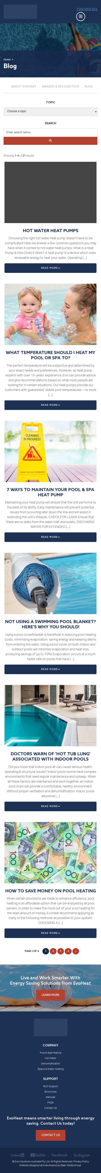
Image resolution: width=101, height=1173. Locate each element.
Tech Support (50, 1086)
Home (7, 60)
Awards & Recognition (60, 86)
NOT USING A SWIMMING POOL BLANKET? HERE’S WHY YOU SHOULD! (50, 624)
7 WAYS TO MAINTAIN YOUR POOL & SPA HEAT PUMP (50, 492)
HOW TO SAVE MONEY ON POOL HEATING (50, 891)
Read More (50, 268)
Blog (89, 86)
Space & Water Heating (51, 1069)
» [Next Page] (75, 951)
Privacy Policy (81, 1162)
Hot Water (50, 1058)
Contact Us (50, 1108)
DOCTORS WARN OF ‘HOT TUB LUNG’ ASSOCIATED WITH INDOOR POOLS (50, 757)
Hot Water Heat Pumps (50, 231)
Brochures (50, 1092)
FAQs (50, 1103)
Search (50, 123)
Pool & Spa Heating (50, 1053)
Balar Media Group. (71, 1165)
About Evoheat (23, 86)
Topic (50, 102)
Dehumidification (50, 1064)
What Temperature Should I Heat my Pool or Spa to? (50, 355)
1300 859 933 (86, 9)
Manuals (50, 1097)
